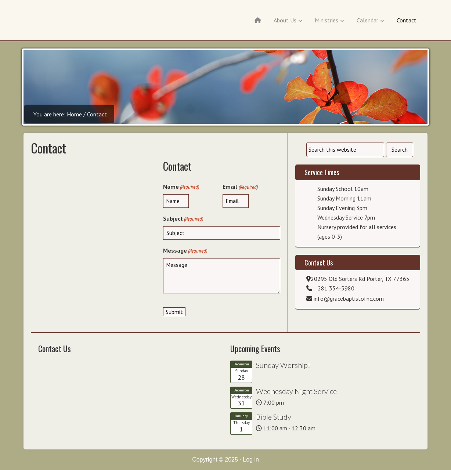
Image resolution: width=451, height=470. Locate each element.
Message (185, 251)
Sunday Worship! (283, 365)
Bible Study (273, 416)
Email (240, 187)
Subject (183, 219)
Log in (251, 459)
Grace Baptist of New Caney (67, 22)
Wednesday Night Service (296, 391)
